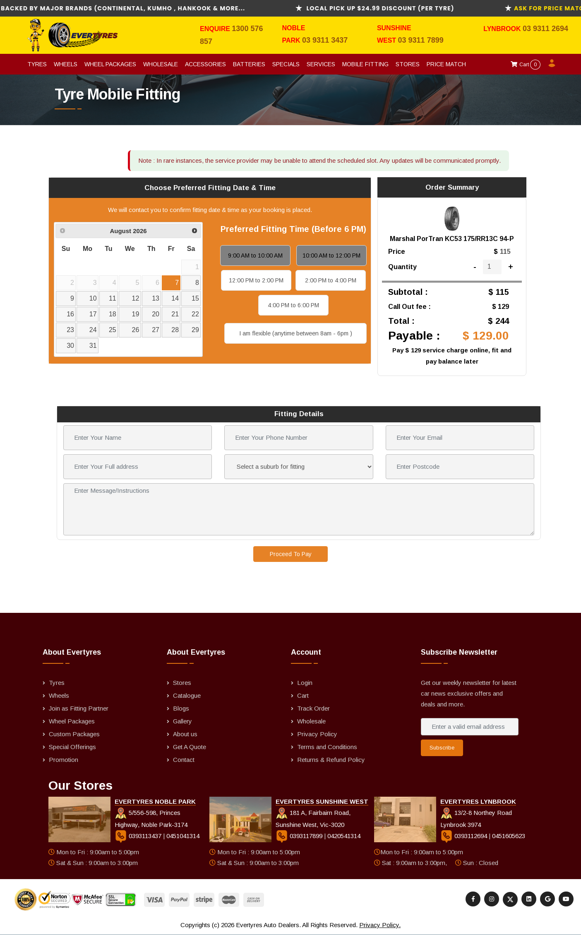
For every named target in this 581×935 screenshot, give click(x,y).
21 (175, 314)
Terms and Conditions (327, 746)
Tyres (37, 64)
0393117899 (300, 835)
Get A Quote (189, 746)
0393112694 (464, 835)
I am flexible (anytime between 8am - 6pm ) (295, 333)
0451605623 (508, 835)
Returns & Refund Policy (331, 759)
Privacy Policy (317, 733)
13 (155, 298)
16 (70, 314)
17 (93, 314)
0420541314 (343, 835)
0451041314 (182, 835)
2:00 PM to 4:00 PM (330, 280)
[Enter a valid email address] (470, 726)
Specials (286, 64)
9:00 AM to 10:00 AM (255, 255)
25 (112, 329)
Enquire (216, 28)
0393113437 (139, 835)
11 (112, 298)
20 (155, 314)
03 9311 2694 (545, 28)
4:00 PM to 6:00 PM (293, 305)
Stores (408, 64)
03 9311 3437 (325, 40)
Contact (183, 759)
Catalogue (187, 695)
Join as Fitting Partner (78, 708)
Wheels (65, 64)
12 (135, 298)
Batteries (249, 64)
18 (112, 314)
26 (135, 329)
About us (185, 733)
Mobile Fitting (365, 64)
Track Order (313, 708)
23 (70, 329)
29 (195, 329)
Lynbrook (503, 28)
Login (304, 682)
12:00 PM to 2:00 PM (256, 280)
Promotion (63, 759)
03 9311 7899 (421, 40)
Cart (525, 65)
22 (195, 314)
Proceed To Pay (291, 554)
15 (195, 298)
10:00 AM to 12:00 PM (331, 255)
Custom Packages (74, 733)
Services (321, 64)
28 (175, 329)
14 (175, 298)
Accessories (205, 64)
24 (93, 329)
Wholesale (160, 64)
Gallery (182, 721)
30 (70, 345)
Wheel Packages (110, 64)
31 (93, 345)
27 (155, 329)
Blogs (181, 708)
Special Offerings (72, 746)
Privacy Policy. (380, 924)
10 (93, 298)
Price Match (446, 64)
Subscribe (442, 748)
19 (135, 314)
